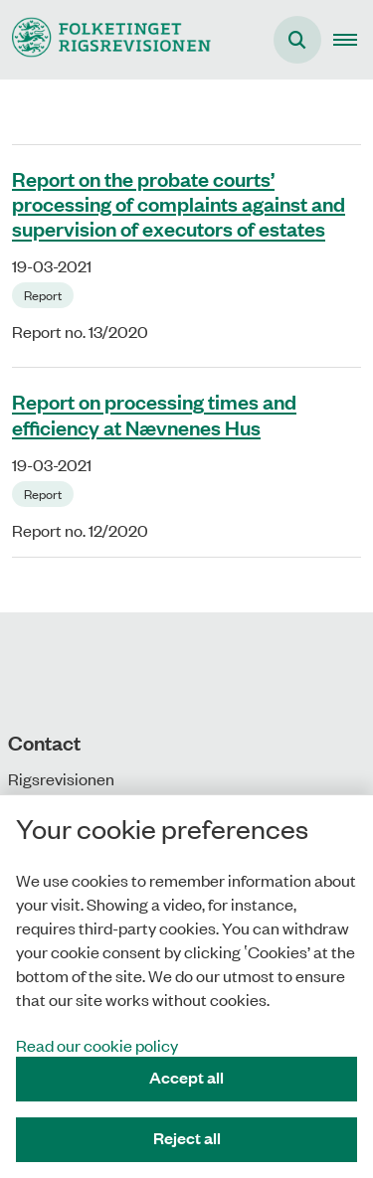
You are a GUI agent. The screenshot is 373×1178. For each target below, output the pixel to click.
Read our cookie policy (97, 1045)
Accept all (186, 1077)
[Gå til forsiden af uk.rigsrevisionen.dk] (105, 39)
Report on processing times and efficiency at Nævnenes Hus (154, 414)
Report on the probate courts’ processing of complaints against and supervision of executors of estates (178, 203)
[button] (353, 40)
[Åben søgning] (297, 40)
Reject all (187, 1137)
